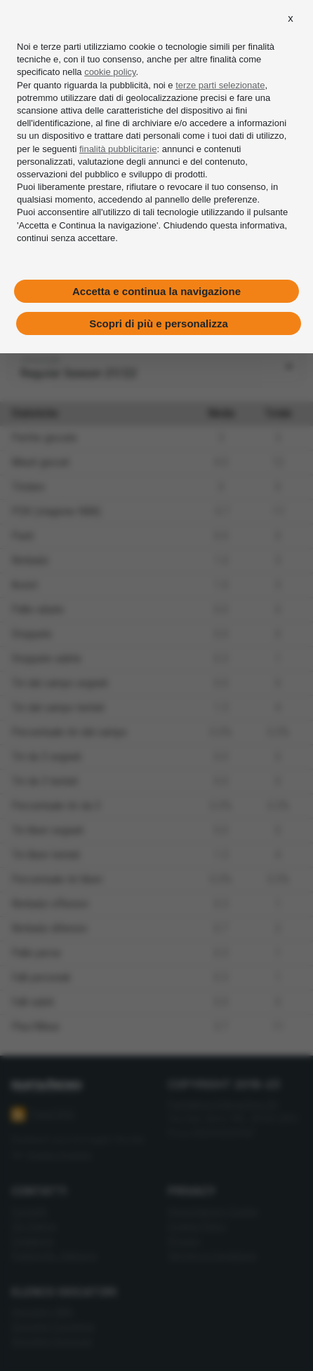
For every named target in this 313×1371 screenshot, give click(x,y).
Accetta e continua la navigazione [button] (156, 291)
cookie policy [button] (109, 72)
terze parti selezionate (220, 85)
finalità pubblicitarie (118, 148)
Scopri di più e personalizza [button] (158, 323)
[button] (290, 18)
